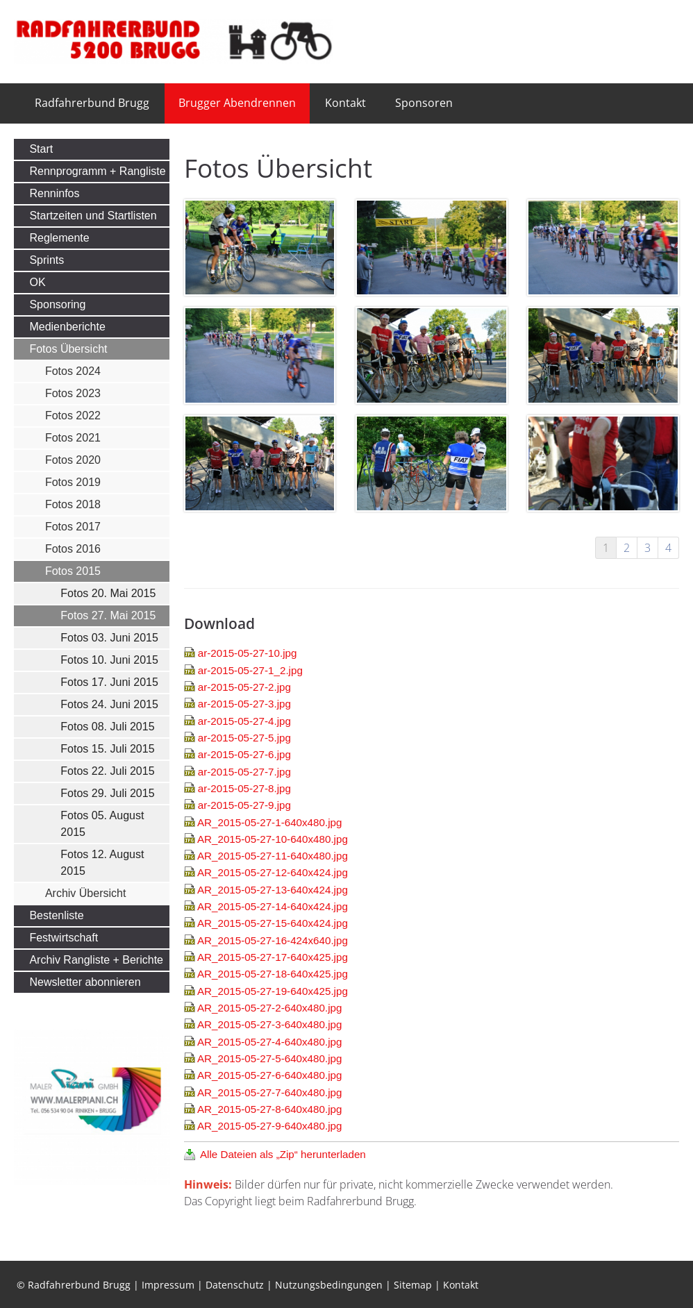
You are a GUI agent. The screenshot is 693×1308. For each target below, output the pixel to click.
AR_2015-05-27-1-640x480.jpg (269, 822)
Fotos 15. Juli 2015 (107, 749)
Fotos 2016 (73, 549)
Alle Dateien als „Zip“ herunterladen (283, 1154)
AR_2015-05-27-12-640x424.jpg (272, 872)
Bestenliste (56, 915)
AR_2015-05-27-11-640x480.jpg (272, 856)
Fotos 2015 (73, 571)
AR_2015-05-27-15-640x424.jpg (272, 923)
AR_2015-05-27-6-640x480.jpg (269, 1075)
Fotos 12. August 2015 (102, 862)
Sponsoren (424, 102)
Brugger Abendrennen (237, 102)
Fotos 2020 (73, 460)
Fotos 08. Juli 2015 (107, 726)
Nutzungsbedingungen (329, 1284)
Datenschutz (235, 1284)
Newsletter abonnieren (84, 982)
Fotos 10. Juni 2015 (109, 660)
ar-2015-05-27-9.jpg (244, 805)
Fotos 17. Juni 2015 (109, 682)
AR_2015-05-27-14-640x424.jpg (272, 906)
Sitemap (413, 1284)
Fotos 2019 (73, 482)
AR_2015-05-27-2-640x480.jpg (269, 1008)
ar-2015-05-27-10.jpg (247, 653)
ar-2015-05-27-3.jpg (244, 704)
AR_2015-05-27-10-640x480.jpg (272, 839)
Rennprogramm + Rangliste (97, 171)
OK (37, 282)
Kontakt (345, 102)
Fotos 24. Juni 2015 (109, 704)
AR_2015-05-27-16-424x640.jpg (272, 940)
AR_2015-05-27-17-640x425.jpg (272, 957)
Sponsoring (57, 304)
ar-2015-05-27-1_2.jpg (250, 670)
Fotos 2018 (73, 504)
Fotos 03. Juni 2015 (109, 638)
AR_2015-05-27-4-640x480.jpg (269, 1042)
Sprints (46, 260)
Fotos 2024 (73, 371)
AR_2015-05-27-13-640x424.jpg (272, 890)
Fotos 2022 (73, 415)
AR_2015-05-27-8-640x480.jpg (269, 1109)
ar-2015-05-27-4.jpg (244, 721)
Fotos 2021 (73, 438)
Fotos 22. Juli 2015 (107, 771)
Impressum (168, 1284)
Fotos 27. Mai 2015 (108, 615)
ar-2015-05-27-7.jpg (244, 772)
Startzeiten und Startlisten (92, 215)
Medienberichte (67, 327)
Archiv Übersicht (85, 893)
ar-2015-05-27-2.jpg (244, 687)
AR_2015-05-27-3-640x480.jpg (269, 1024)
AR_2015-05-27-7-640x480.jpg (269, 1092)
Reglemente (59, 238)
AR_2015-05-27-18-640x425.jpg (272, 974)
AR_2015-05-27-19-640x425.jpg (272, 991)
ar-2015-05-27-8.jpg (244, 788)
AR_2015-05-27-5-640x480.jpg (269, 1058)
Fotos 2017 (73, 527)
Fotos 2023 (73, 393)
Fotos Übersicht (68, 349)
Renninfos (54, 193)
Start (41, 149)
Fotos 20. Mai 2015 (108, 593)
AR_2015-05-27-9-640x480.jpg (269, 1126)
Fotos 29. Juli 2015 (107, 793)
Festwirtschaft (63, 938)
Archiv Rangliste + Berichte (96, 960)
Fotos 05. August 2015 (102, 824)
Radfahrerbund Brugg (92, 102)
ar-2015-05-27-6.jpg (244, 754)
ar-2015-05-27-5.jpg (244, 738)
